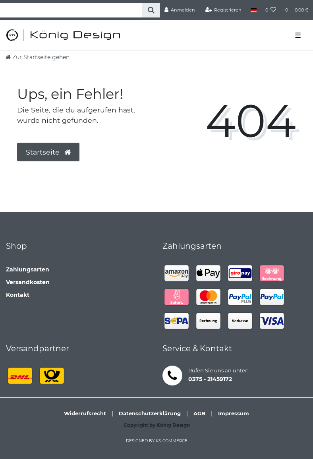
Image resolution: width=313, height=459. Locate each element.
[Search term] (71, 10)
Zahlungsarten (27, 269)
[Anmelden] (180, 10)
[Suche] (151, 10)
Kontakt (17, 294)
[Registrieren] (223, 10)
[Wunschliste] (271, 10)
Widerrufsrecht (85, 413)
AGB (199, 413)
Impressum (233, 413)
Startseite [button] (48, 152)
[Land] (253, 10)
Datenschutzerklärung (150, 413)
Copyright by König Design (157, 425)
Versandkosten (28, 282)
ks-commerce (171, 441)
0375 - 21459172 (210, 379)
